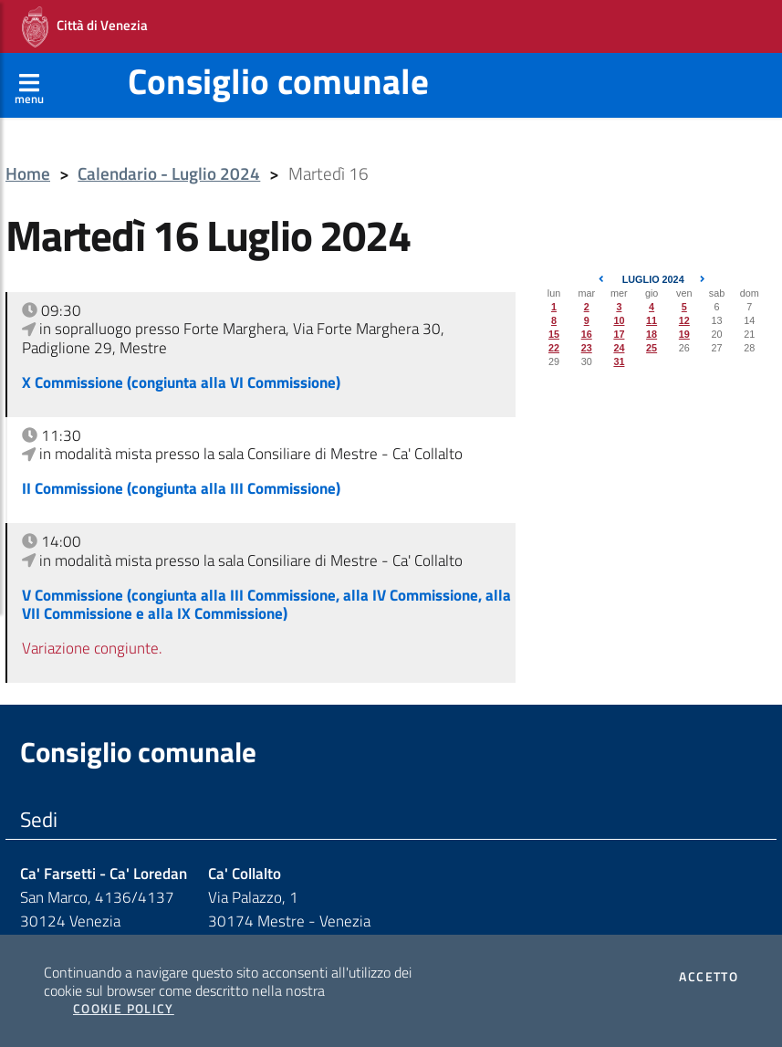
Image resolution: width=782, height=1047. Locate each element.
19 (684, 334)
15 (553, 334)
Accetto (708, 976)
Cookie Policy (123, 1008)
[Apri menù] (29, 85)
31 (618, 361)
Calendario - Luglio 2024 (169, 173)
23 (586, 347)
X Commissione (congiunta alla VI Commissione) (181, 382)
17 (618, 334)
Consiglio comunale (278, 81)
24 (618, 347)
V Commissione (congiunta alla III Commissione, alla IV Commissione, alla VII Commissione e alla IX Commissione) (266, 604)
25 (651, 347)
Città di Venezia (85, 26)
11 (651, 320)
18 (651, 334)
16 (586, 334)
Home (27, 173)
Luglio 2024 (653, 279)
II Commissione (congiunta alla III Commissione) (181, 488)
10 (618, 320)
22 (553, 347)
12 (684, 320)
